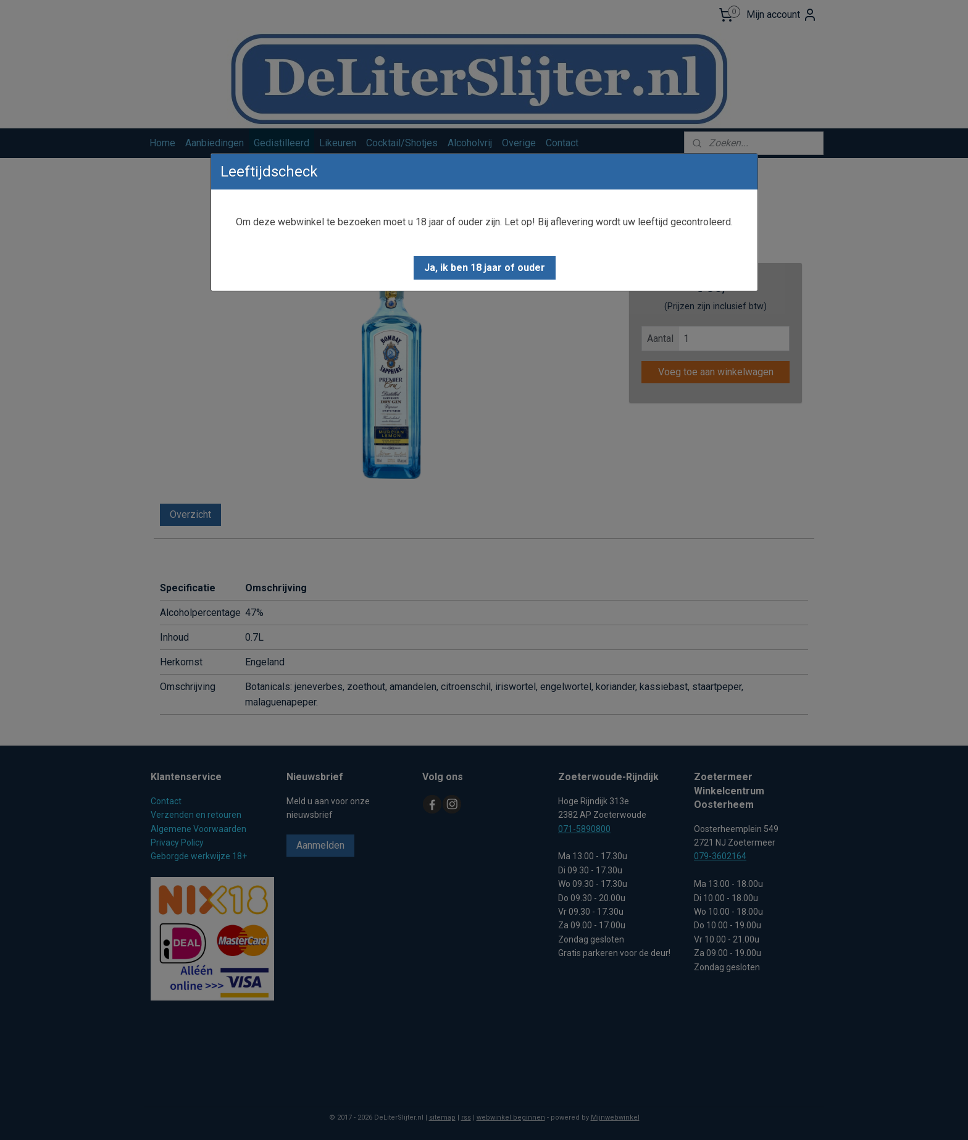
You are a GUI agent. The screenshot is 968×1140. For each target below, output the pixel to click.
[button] (485, 268)
